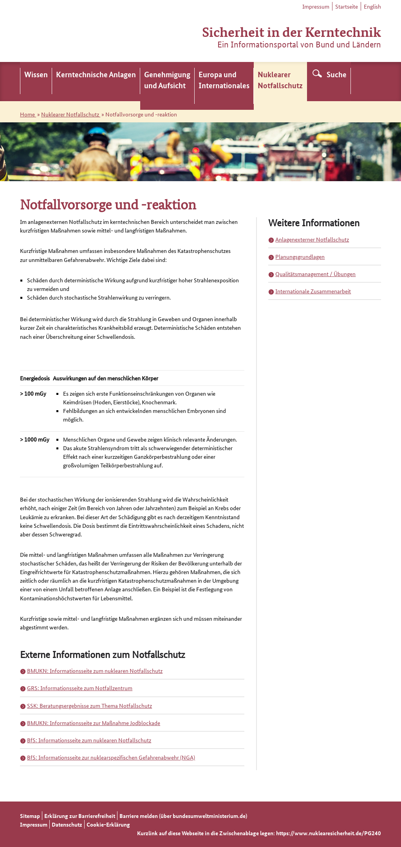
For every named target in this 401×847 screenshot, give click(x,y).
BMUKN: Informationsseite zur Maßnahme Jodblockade (93, 723)
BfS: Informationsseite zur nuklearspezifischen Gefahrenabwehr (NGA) (111, 757)
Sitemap (30, 816)
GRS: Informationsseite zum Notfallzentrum (79, 688)
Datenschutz (67, 824)
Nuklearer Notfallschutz (70, 114)
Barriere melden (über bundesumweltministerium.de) (183, 816)
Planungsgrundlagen (300, 256)
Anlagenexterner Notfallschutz (312, 239)
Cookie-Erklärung (108, 824)
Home (28, 114)
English (372, 6)
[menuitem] (36, 81)
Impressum (315, 6)
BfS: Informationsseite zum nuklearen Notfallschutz (89, 740)
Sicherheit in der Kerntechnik (291, 31)
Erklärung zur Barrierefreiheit (79, 816)
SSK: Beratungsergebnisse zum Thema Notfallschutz (89, 705)
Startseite (346, 6)
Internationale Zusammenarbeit (313, 291)
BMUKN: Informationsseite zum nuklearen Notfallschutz (95, 670)
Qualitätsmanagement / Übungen (315, 274)
